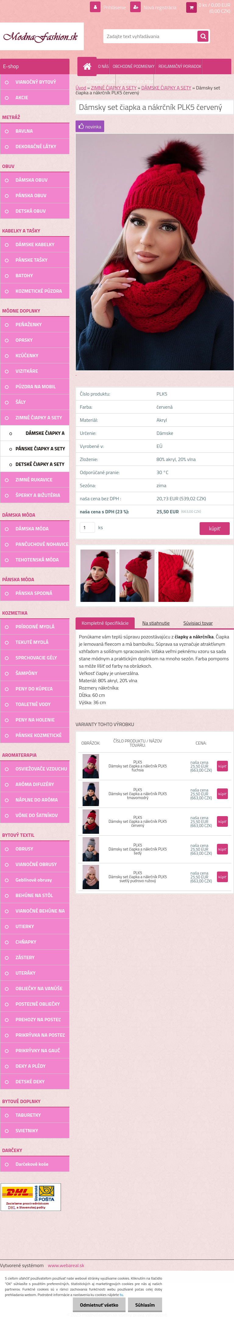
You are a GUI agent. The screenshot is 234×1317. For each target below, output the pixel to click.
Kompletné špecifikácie (105, 623)
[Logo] (42, 36)
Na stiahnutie (156, 623)
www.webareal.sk (66, 1265)
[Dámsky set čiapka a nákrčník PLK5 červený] (98, 550)
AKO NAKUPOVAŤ (100, 82)
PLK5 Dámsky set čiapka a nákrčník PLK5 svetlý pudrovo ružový (137, 877)
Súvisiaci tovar (198, 623)
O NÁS (103, 66)
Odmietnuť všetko (98, 1304)
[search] (202, 36)
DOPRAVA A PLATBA (136, 82)
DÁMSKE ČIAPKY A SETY (166, 87)
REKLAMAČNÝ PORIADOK (179, 66)
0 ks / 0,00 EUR (214, 5)
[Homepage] (88, 66)
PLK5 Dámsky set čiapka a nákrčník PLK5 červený (137, 821)
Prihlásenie (114, 7)
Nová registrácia (159, 7)
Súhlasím (144, 1304)
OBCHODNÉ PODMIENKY (133, 66)
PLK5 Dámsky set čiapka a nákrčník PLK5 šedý (137, 849)
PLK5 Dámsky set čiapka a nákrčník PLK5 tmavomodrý (137, 794)
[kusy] (87, 527)
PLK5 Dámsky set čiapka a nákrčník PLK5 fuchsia (137, 766)
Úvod (81, 87)
